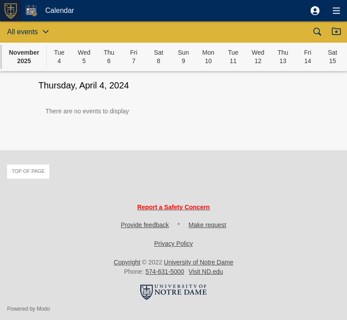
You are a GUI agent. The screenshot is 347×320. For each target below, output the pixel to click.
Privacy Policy (173, 243)
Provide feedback (145, 224)
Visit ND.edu (206, 271)
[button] (315, 10)
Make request (207, 224)
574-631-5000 (165, 271)
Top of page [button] (28, 171)
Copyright (127, 262)
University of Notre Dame (198, 262)
